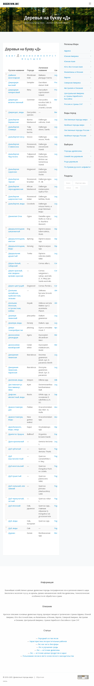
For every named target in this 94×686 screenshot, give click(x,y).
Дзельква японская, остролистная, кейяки (14, 307)
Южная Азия (69, 61)
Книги (68, 183)
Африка (67, 50)
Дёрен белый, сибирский (14, 264)
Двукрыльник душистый (14, 254)
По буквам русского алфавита (77, 167)
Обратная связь (80, 183)
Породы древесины (73, 151)
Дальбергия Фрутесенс (13, 155)
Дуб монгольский (16, 466)
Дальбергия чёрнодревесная (15, 187)
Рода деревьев (71, 161)
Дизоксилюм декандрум (13, 336)
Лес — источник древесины (48, 650)
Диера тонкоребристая (15, 328)
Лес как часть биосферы (48, 644)
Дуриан (11, 533)
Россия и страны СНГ (73, 104)
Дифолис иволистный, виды (16, 395)
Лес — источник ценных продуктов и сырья (48, 653)
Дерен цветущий (16, 286)
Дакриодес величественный (15, 100)
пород (25, 593)
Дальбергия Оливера (13, 128)
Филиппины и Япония (73, 72)
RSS (77, 188)
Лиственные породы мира (75, 119)
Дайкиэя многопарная (14, 76)
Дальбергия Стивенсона (13, 145)
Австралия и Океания (73, 88)
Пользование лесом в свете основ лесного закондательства (48, 656)
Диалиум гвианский (12, 316)
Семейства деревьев (73, 156)
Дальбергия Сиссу (16, 137)
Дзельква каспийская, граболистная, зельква (14, 294)
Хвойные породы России (75, 135)
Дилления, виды (15, 380)
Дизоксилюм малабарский (14, 346)
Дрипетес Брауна (16, 434)
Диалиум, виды (15, 323)
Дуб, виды (13, 521)
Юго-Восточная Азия (73, 67)
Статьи (68, 188)
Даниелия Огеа (15, 216)
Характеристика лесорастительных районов (48, 641)
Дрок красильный (16, 441)
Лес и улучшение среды (48, 647)
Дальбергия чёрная (13, 180)
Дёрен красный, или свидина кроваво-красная (15, 273)
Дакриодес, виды (16, 112)
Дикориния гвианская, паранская (13, 370)
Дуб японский (14, 506)
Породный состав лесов (48, 638)
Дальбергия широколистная (15, 197)
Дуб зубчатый (14, 449)
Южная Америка (71, 56)
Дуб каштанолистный (15, 457)
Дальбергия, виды (16, 203)
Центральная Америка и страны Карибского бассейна (74, 96)
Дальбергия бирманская (13, 120)
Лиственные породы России (76, 130)
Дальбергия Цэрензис (13, 170)
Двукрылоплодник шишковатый (16, 230)
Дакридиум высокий (13, 83)
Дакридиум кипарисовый (14, 90)
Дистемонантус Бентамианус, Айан (15, 387)
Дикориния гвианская (13, 355)
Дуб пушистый (14, 476)
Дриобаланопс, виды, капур (15, 428)
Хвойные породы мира (74, 125)
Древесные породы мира (34, 23)
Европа (67, 77)
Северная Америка (72, 82)
